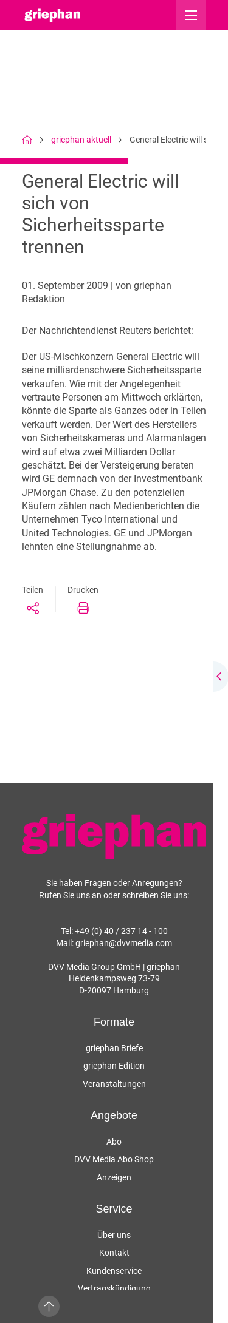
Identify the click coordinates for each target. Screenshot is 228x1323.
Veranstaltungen (114, 1084)
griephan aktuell (81, 139)
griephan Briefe (114, 1048)
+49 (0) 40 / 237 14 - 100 (121, 931)
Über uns (114, 1235)
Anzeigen (114, 1177)
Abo (114, 1141)
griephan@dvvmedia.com (123, 943)
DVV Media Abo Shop (114, 1159)
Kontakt (114, 1252)
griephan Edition (114, 1066)
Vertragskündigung (114, 1288)
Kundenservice (114, 1271)
